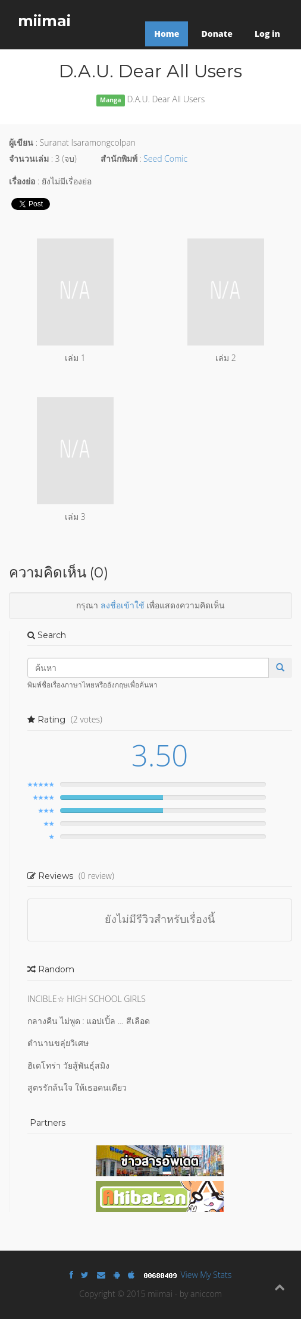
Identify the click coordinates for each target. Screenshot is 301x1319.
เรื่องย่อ (22, 181)
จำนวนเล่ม (29, 158)
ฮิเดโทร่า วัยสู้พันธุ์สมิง (68, 1065)
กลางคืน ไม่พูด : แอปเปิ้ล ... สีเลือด (88, 1020)
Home (166, 33)
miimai (44, 21)
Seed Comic (165, 158)
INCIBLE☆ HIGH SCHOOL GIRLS (86, 998)
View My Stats (206, 1274)
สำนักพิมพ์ (119, 158)
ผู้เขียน (21, 142)
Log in (267, 33)
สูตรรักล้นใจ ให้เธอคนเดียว (77, 1087)
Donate (216, 33)
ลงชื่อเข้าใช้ (123, 605)
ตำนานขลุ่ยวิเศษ (58, 1042)
